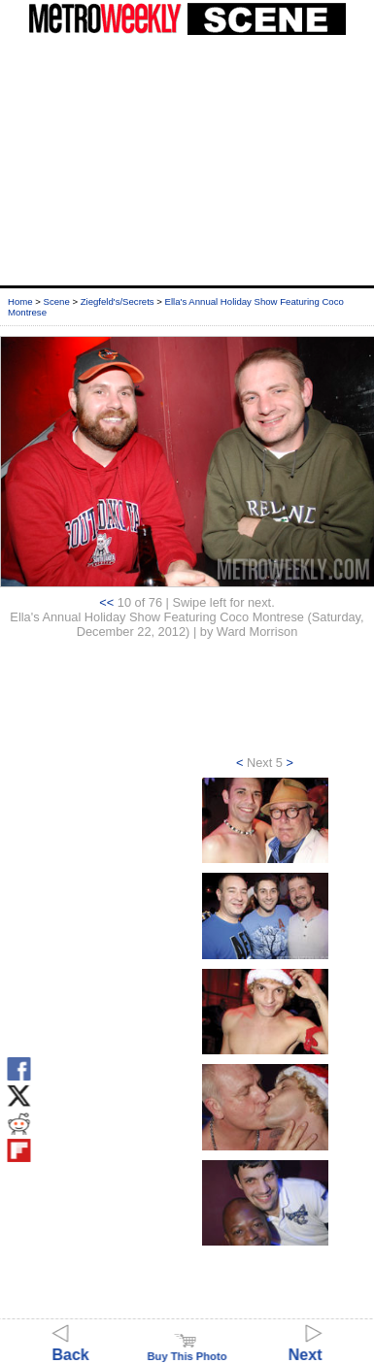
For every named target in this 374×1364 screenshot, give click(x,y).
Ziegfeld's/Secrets (117, 301)
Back (70, 1346)
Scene (57, 301)
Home (20, 301)
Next (306, 1346)
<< (106, 602)
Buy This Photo (186, 1350)
